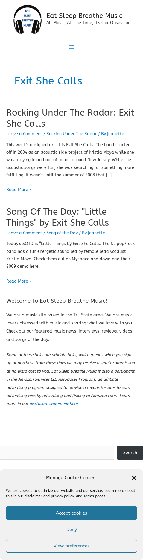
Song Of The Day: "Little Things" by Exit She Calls (57, 217)
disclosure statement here (53, 403)
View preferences (71, 546)
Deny (71, 529)
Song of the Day (62, 233)
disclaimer (33, 496)
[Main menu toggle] (72, 47)
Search (71, 441)
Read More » (19, 189)
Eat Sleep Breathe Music (84, 16)
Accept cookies (71, 513)
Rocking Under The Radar (71, 133)
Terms (88, 496)
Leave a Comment (24, 133)
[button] (134, 478)
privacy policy (62, 496)
